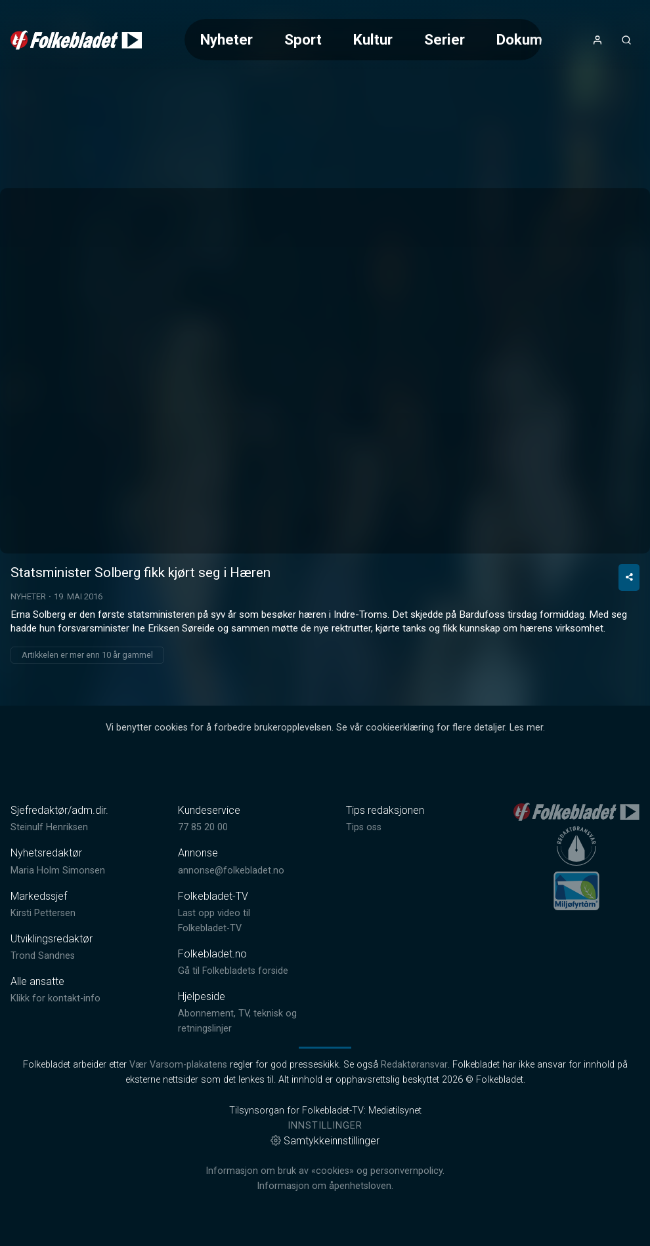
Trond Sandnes (43, 955)
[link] (76, 40)
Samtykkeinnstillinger (325, 1141)
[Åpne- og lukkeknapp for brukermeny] (597, 40)
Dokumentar (536, 39)
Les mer (526, 727)
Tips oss (363, 827)
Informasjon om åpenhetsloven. (325, 1186)
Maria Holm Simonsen (58, 870)
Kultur (373, 39)
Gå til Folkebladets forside (233, 970)
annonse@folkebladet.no (231, 870)
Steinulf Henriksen (49, 827)
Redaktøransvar (414, 1064)
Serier (444, 39)
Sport (303, 39)
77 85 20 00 (203, 827)
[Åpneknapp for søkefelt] (626, 40)
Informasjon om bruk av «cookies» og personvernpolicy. (325, 1170)
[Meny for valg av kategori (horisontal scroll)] (363, 39)
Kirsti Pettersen (43, 913)
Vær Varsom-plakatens (178, 1064)
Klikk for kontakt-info (55, 998)
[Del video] (628, 577)
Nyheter (226, 39)
